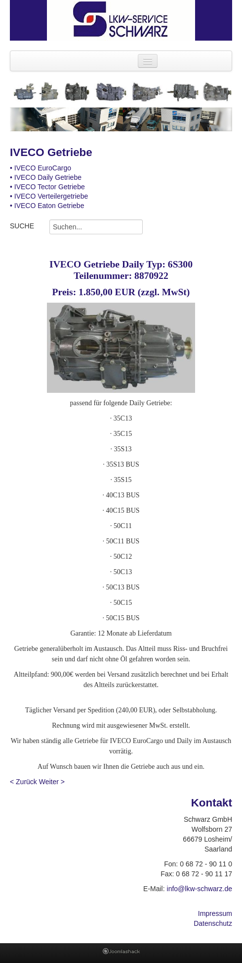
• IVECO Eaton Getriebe (47, 206)
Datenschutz (213, 923)
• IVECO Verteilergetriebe (49, 196)
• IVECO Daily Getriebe (45, 177)
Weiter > (52, 782)
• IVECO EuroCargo (40, 168)
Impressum (215, 913)
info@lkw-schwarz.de (199, 889)
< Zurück (23, 782)
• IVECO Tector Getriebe (47, 187)
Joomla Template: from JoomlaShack (121, 953)
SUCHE (22, 226)
